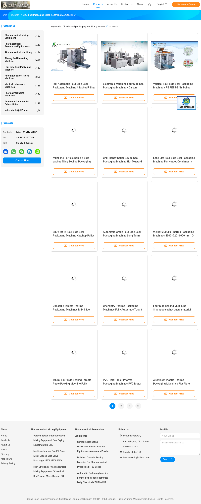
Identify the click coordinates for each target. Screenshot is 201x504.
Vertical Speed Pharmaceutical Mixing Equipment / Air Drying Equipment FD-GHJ (49, 440)
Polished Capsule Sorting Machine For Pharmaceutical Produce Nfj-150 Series (92, 462)
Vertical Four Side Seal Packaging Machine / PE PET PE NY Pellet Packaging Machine (173, 87)
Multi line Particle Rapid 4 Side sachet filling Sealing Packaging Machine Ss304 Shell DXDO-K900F (73, 161)
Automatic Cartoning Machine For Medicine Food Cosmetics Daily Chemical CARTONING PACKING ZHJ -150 (92, 478)
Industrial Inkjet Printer (22, 110)
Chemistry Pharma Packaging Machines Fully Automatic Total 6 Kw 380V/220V (123, 309)
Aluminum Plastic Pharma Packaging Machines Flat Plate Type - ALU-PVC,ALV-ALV (171, 383)
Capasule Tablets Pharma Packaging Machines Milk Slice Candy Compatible (71, 309)
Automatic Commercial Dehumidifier (22, 103)
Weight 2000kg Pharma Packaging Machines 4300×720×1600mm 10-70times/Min (173, 235)
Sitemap (5, 454)
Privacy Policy (8, 463)
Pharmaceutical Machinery (22, 52)
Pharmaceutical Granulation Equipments (22, 45)
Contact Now (22, 160)
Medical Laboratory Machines (22, 85)
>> (138, 406)
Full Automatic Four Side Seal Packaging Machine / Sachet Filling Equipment (74, 87)
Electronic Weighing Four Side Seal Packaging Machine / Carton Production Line (123, 87)
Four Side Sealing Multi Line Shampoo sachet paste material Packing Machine (172, 309)
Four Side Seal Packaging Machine (22, 68)
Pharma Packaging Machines (22, 94)
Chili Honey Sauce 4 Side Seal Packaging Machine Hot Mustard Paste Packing (122, 161)
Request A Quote (186, 4)
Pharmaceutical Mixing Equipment (22, 36)
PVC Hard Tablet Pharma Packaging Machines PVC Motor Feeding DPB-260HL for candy (122, 383)
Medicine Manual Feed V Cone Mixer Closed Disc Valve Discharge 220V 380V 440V (49, 456)
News (4, 449)
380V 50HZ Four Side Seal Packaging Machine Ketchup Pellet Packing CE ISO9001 (73, 235)
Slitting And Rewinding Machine (22, 59)
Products (5, 440)
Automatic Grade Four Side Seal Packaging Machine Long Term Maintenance (122, 235)
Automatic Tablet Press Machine (22, 77)
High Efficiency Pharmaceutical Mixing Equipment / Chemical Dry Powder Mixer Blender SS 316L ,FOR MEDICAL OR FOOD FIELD (49, 471)
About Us (5, 445)
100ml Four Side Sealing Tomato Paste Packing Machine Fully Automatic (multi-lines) (72, 383)
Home (4, 435)
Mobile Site (6, 459)
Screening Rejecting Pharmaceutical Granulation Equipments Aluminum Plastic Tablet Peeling (92, 447)
